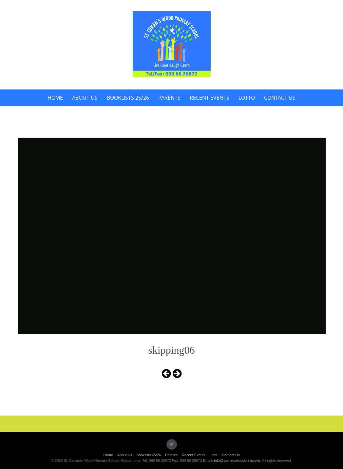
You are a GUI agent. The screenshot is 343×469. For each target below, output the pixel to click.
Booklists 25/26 (128, 97)
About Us (85, 97)
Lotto (246, 97)
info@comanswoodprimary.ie (237, 460)
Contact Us (279, 97)
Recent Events (209, 97)
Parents (169, 97)
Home (55, 97)
